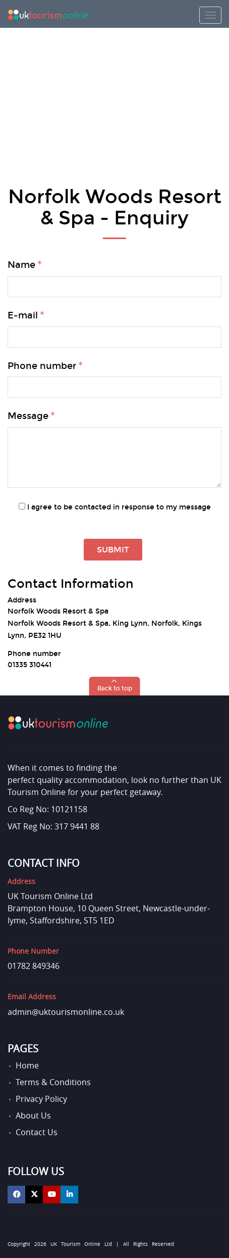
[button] (114, 686)
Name (21, 264)
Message (28, 416)
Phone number (42, 365)
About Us (33, 1115)
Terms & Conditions (53, 1082)
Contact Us (37, 1132)
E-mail (23, 315)
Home (27, 1065)
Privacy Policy (41, 1098)
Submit (113, 549)
